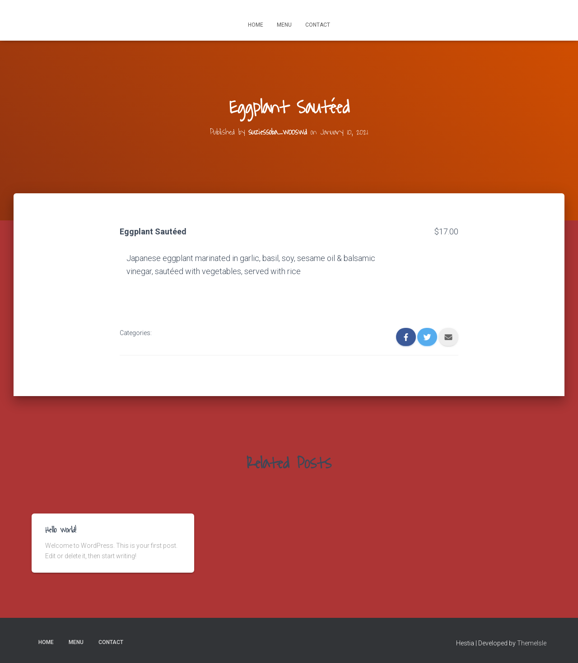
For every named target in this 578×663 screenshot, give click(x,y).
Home (255, 25)
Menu (284, 25)
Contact (317, 25)
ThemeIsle (531, 643)
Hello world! (60, 530)
